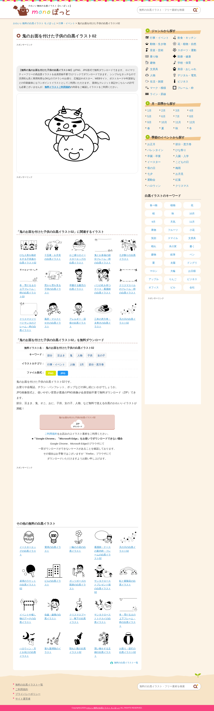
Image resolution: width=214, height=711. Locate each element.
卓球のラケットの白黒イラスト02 (28, 585)
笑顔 (153, 238)
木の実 (173, 246)
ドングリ (192, 262)
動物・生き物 (158, 44)
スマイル (173, 238)
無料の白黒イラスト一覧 (126, 662)
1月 (149, 110)
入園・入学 (182, 156)
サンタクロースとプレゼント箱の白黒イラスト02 (102, 587)
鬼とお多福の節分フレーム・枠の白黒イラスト (102, 259)
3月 (177, 110)
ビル (172, 287)
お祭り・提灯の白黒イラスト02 (127, 650)
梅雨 (178, 168)
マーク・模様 (158, 87)
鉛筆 (172, 254)
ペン (192, 254)
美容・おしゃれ (187, 69)
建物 (152, 62)
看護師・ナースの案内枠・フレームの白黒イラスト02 (102, 553)
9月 (149, 122)
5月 (149, 116)
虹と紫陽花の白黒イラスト (127, 583)
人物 (79, 355)
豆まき (61, 355)
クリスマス (182, 185)
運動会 (151, 179)
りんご (173, 279)
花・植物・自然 (187, 44)
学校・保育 (184, 62)
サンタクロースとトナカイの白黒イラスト (102, 618)
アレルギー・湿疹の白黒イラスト (77, 323)
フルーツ (173, 229)
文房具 (154, 69)
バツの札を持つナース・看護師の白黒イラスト (102, 289)
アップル (154, 279)
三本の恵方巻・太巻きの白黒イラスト (102, 323)
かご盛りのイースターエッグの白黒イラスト (77, 259)
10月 (164, 122)
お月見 (179, 173)
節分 (49, 355)
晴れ (153, 246)
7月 (177, 116)
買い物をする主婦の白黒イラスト (102, 652)
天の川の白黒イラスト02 (127, 321)
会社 (192, 287)
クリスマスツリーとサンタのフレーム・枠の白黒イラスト (28, 325)
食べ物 (153, 205)
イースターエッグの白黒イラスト (28, 551)
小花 (192, 229)
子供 (89, 355)
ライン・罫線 (158, 94)
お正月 (151, 144)
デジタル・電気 (187, 75)
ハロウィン (154, 185)
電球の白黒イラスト (52, 549)
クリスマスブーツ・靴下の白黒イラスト (77, 618)
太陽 (172, 262)
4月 (191, 110)
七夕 (150, 173)
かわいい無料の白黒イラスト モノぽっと (34, 23)
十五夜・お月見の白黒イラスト (52, 257)
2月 (82, 364)
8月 (191, 116)
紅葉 (178, 179)
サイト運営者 (22, 698)
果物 (153, 229)
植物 (172, 205)
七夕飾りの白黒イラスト (127, 257)
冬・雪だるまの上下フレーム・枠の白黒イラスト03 (28, 291)
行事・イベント (67, 23)
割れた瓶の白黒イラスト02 (77, 650)
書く (192, 246)
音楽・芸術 (156, 50)
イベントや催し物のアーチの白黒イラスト (28, 618)
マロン (153, 271)
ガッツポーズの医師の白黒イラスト (77, 585)
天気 (172, 221)
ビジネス (183, 81)
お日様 (192, 271)
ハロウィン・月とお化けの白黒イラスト (28, 652)
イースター (154, 162)
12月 (192, 122)
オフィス (154, 287)
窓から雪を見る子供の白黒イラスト (52, 289)
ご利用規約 (51, 433)
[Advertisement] (77, 54)
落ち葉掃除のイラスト (52, 650)
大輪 (172, 271)
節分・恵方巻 (96, 364)
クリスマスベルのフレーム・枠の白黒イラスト (127, 289)
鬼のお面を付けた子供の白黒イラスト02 (77, 417)
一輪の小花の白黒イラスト (77, 549)
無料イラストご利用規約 (57, 87)
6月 (163, 116)
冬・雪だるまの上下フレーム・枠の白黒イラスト (127, 620)
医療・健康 (184, 56)
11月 (178, 122)
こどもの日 (182, 162)
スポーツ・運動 (187, 50)
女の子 (101, 355)
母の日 (151, 168)
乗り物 (154, 56)
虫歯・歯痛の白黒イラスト (52, 616)
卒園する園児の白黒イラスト (77, 287)
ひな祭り (180, 150)
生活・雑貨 (156, 81)
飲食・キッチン (187, 37)
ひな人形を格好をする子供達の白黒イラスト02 (28, 259)
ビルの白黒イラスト (52, 583)
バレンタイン (155, 150)
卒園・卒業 (154, 156)
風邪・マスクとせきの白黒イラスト (52, 323)
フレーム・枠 (186, 87)
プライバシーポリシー (27, 694)
